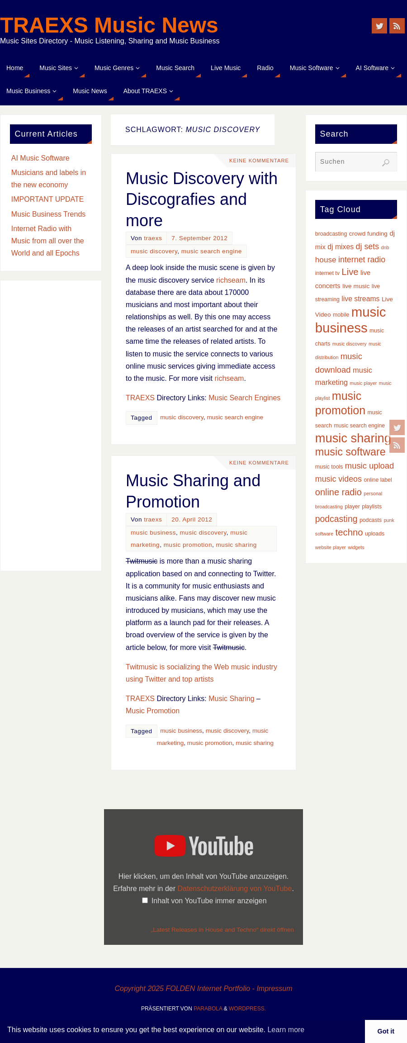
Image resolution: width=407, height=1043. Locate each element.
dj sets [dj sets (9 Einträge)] (367, 246)
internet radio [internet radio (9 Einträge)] (361, 259)
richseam (231, 280)
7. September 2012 (199, 238)
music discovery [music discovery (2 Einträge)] (349, 343)
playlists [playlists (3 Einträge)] (372, 506)
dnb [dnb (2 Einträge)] (385, 247)
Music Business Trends (48, 214)
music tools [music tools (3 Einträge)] (329, 467)
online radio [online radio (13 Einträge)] (338, 492)
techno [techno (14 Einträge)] (349, 532)
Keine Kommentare (259, 160)
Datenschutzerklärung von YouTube (234, 888)
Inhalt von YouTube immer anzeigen (209, 901)
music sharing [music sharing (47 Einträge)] (353, 438)
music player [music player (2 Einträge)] (363, 383)
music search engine (211, 251)
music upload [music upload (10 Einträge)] (369, 465)
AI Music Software (40, 158)
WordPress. (247, 1008)
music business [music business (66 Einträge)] (350, 319)
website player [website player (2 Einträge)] (330, 547)
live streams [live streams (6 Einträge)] (360, 299)
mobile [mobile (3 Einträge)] (341, 315)
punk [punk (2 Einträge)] (389, 520)
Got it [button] (386, 1031)
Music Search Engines (244, 398)
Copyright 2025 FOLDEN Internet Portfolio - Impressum (203, 988)
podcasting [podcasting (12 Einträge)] (336, 519)
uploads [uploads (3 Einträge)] (374, 534)
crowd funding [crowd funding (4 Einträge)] (368, 233)
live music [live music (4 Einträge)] (355, 286)
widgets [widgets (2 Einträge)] (356, 547)
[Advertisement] (51, 425)
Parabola (208, 1008)
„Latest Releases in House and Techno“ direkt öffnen (222, 929)
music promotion (188, 544)
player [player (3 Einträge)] (352, 506)
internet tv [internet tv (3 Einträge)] (327, 273)
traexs (153, 238)
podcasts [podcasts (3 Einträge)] (371, 520)
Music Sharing (231, 698)
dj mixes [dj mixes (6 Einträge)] (340, 247)
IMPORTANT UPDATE (47, 199)
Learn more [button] (285, 1030)
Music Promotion (153, 711)
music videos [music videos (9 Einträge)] (338, 479)
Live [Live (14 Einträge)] (349, 272)
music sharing (236, 544)
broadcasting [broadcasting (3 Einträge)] (331, 234)
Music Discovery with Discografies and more (202, 199)
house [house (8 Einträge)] (325, 259)
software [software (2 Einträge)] (324, 533)
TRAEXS (140, 398)
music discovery (154, 251)
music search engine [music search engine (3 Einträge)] (359, 425)
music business (153, 532)
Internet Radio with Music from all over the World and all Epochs (47, 241)
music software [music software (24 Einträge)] (350, 452)
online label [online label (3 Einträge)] (378, 480)
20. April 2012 (191, 519)
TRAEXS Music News (109, 25)
